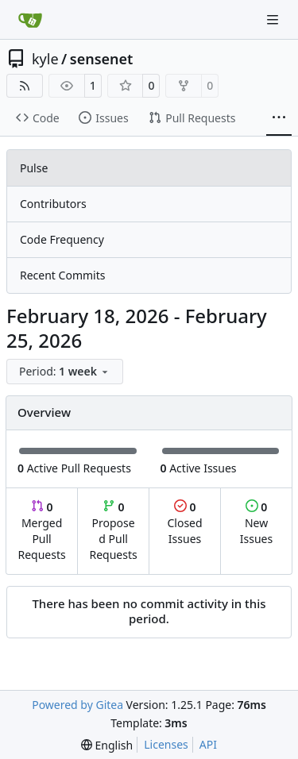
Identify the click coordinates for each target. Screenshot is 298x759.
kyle (45, 59)
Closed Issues (184, 522)
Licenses (166, 744)
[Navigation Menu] (274, 19)
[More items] (279, 118)
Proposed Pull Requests (113, 530)
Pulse (34, 167)
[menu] (64, 371)
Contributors (53, 203)
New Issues (256, 522)
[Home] (30, 20)
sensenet (102, 59)
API (208, 744)
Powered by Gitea (77, 704)
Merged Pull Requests (41, 530)
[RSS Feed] (24, 86)
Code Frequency (62, 239)
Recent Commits (62, 275)
